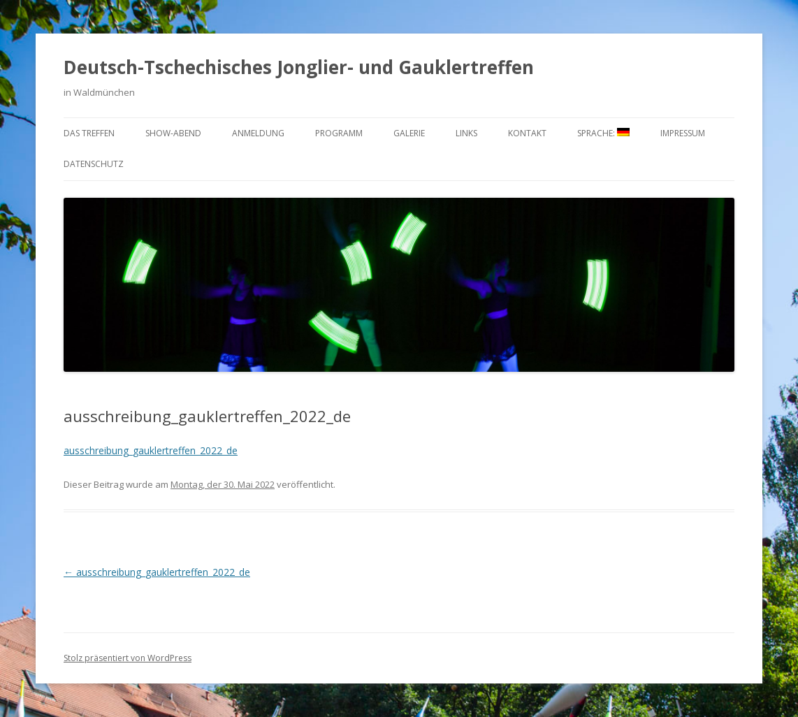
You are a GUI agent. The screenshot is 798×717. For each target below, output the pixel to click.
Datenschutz (94, 164)
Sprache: (603, 133)
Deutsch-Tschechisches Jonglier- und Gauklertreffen (299, 67)
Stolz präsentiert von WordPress (127, 658)
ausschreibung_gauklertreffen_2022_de (151, 450)
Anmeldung (258, 133)
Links (466, 133)
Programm (339, 133)
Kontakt (527, 133)
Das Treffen (89, 133)
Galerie (409, 133)
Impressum (682, 133)
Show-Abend (173, 133)
